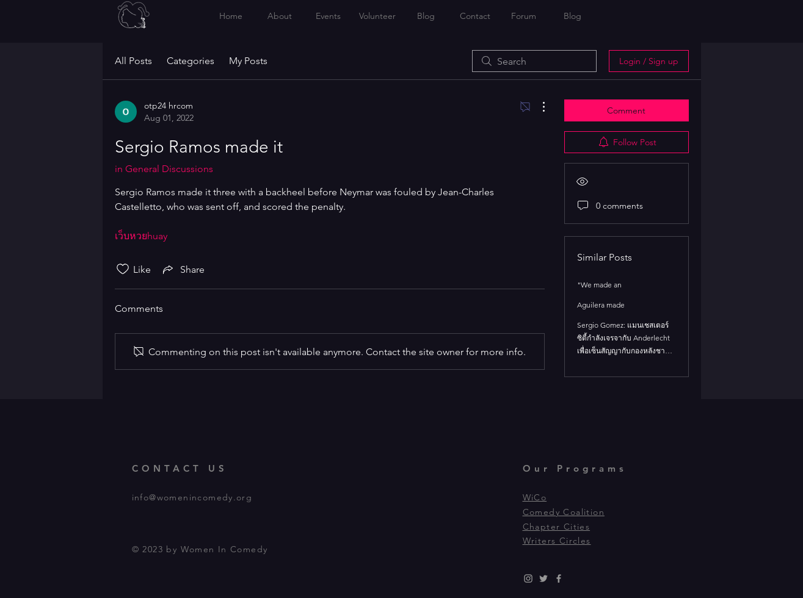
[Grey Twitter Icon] (543, 578)
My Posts (248, 61)
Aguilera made (601, 304)
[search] (534, 61)
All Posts (133, 61)
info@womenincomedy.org (192, 497)
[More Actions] (537, 106)
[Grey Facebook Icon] (558, 578)
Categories (190, 61)
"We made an (599, 284)
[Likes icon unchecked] (123, 269)
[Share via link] (183, 269)
